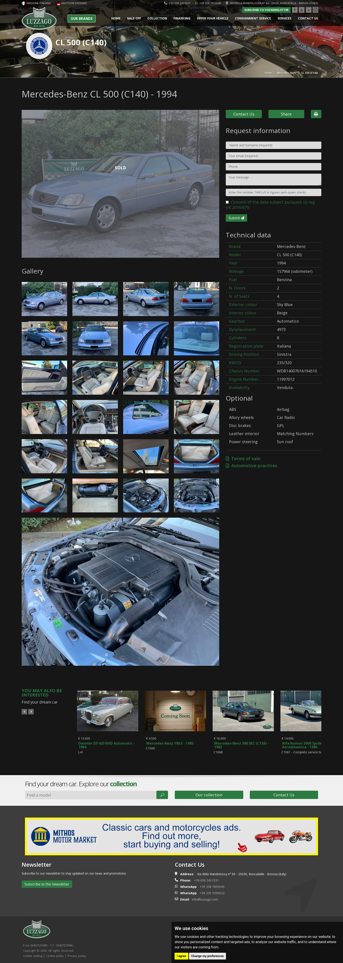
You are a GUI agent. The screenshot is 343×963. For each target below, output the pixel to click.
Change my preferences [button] (207, 956)
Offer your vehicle (212, 18)
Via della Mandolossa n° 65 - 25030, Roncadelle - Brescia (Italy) (272, 3)
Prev (24, 711)
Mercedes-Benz (286, 73)
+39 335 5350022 (212, 891)
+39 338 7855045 (208, 3)
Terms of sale (243, 459)
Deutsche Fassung (72, 3)
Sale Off (134, 18)
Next (31, 711)
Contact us (308, 18)
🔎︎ (162, 792)
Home (116, 18)
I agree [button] (181, 956)
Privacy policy (77, 954)
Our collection (209, 792)
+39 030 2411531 (177, 3)
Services (284, 18)
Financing (181, 18)
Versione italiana (36, 3)
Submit (236, 218)
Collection (157, 18)
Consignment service (253, 18)
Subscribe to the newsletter (266, 10)
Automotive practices (251, 466)
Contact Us (243, 114)
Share (286, 114)
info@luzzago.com (205, 897)
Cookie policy (55, 954)
